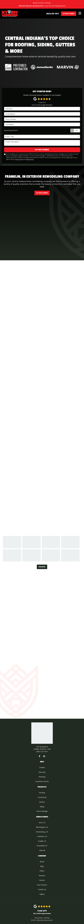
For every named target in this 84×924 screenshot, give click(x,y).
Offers (42, 871)
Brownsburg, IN (42, 832)
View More (42, 567)
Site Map (46, 918)
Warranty (42, 772)
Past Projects (42, 885)
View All (42, 850)
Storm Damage (42, 811)
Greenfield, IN (42, 846)
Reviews (42, 875)
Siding (42, 806)
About (42, 861)
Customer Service (42, 781)
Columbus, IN (42, 836)
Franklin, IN (42, 841)
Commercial (42, 797)
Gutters (42, 802)
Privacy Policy (30, 159)
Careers (42, 880)
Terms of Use (19, 159)
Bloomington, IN (42, 827)
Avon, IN (42, 822)
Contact (42, 767)
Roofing (42, 792)
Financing (42, 777)
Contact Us (42, 889)
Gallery (42, 894)
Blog (42, 866)
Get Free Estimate (68, 14)
